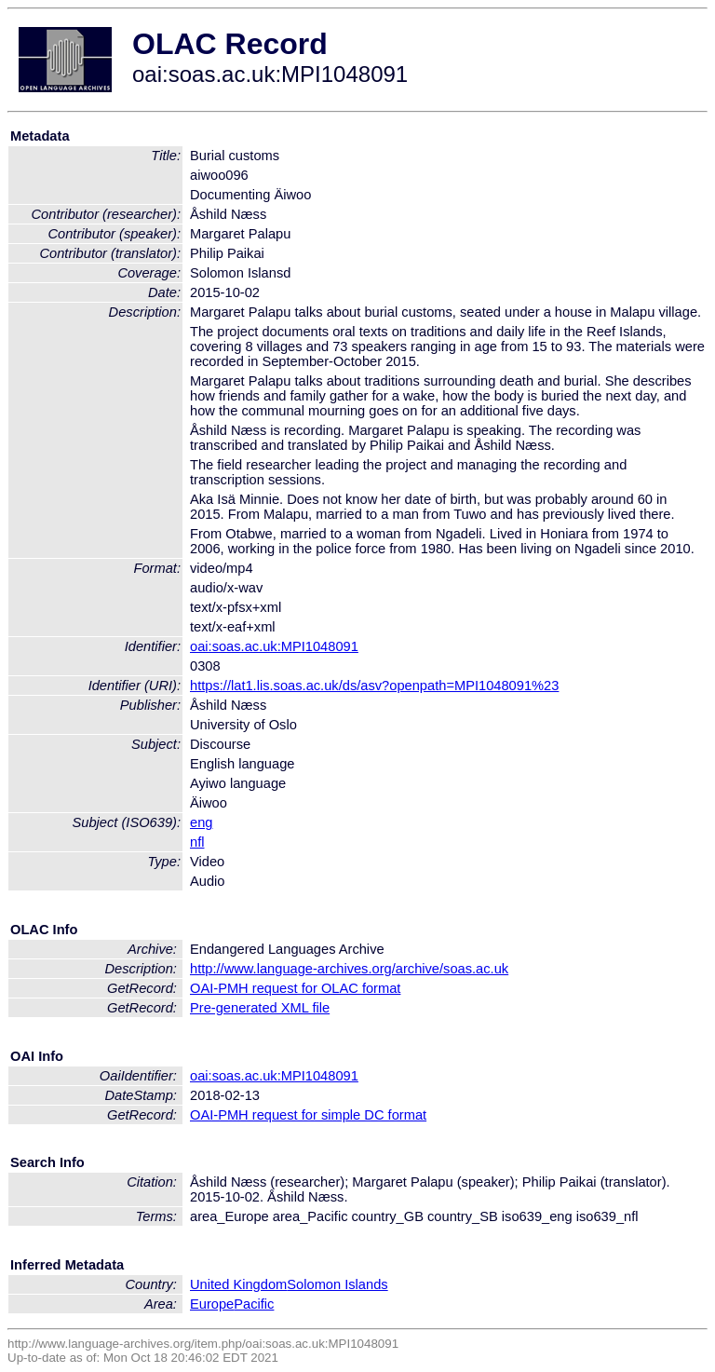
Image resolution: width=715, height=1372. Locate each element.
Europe (212, 1304)
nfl (197, 842)
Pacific (254, 1304)
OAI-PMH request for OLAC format (295, 988)
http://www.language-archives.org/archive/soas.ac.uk (349, 968)
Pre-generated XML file (260, 1007)
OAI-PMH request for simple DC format (308, 1114)
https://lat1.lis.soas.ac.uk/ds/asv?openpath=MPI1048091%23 (374, 685)
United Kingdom (238, 1284)
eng (201, 822)
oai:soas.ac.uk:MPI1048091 (274, 646)
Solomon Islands (337, 1284)
